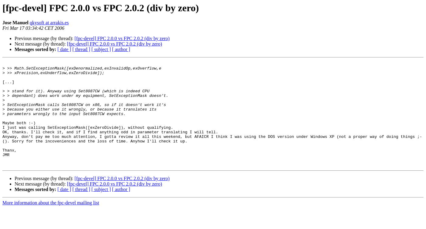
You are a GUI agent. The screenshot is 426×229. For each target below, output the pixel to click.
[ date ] (64, 49)
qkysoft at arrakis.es (49, 22)
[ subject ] (101, 49)
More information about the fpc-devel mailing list (50, 223)
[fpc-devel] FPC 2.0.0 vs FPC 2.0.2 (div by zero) (122, 38)
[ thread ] (81, 49)
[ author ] (121, 49)
